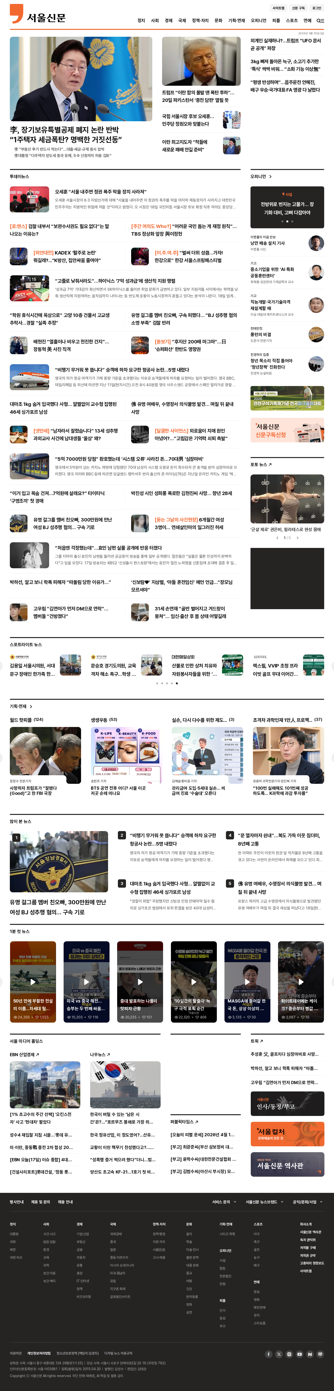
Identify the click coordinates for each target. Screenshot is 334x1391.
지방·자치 (159, 1241)
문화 (219, 20)
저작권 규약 (308, 1255)
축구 (257, 1241)
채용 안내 (65, 1202)
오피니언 (258, 20)
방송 (257, 1291)
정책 (80, 1288)
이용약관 (15, 1353)
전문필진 (225, 1276)
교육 (46, 1257)
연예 (307, 20)
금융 (80, 1249)
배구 (257, 1265)
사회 (155, 20)
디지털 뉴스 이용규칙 (118, 1353)
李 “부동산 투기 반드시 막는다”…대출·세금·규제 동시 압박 (59, 149)
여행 (189, 1281)
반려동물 (192, 1296)
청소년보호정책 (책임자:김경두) (77, 1353)
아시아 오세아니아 (122, 1265)
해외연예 (259, 1307)
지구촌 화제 (117, 1288)
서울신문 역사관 (310, 1232)
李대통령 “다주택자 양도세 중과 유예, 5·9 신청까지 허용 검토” (62, 155)
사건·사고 (49, 1234)
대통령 (14, 1234)
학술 (189, 1241)
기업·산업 (83, 1234)
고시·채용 (159, 1257)
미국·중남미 (117, 1273)
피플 (276, 20)
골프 (257, 1249)
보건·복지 (49, 1281)
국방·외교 (16, 1257)
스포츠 (292, 20)
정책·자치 (200, 20)
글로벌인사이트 (120, 1296)
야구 (257, 1234)
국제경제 (116, 1234)
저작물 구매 (308, 1247)
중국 (113, 1241)
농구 (257, 1257)
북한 (13, 1249)
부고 (222, 1326)
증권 (80, 1273)
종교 (189, 1273)
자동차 (81, 1257)
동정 (222, 1318)
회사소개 (306, 1224)
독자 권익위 (308, 1239)
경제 (169, 20)
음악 (189, 1234)
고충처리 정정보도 (312, 1263)
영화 (189, 1304)
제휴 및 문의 (40, 1202)
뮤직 (257, 1315)
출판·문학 (192, 1257)
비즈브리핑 (84, 1296)
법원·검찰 (49, 1241)
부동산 (81, 1241)
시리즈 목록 (227, 1234)
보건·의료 (49, 1273)
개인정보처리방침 (39, 1353)
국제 (182, 20)
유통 (80, 1265)
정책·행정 (159, 1234)
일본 (113, 1249)
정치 (141, 20)
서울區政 (159, 1249)
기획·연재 (236, 20)
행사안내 (16, 1202)
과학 (46, 1265)
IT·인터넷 (83, 1281)
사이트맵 (306, 1271)
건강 (189, 1288)
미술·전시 (192, 1249)
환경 (46, 1249)
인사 (222, 1310)
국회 (13, 1241)
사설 (222, 1260)
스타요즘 (259, 1323)
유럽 (113, 1281)
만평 (222, 1284)
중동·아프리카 (119, 1257)
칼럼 (222, 1268)
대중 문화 (192, 1265)
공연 (189, 1312)
